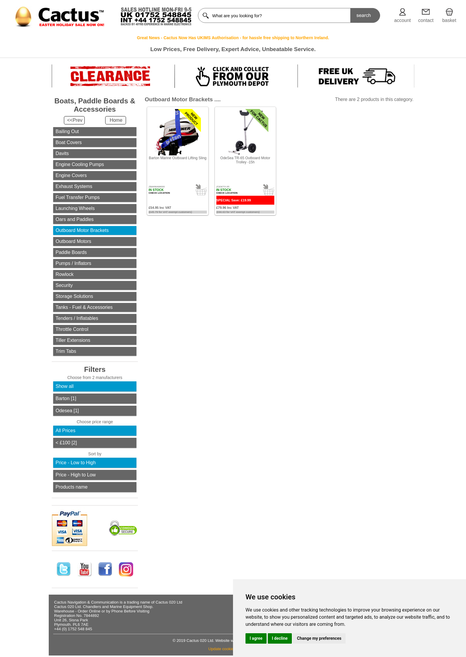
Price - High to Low (76, 474)
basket (449, 20)
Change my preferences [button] (319, 638)
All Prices (65, 430)
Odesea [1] (67, 410)
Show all (64, 386)
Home (116, 120)
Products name (72, 486)
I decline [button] (280, 638)
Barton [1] (66, 398)
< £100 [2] (66, 442)
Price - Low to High (76, 462)
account (402, 20)
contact (426, 20)
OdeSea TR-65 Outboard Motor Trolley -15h (245, 160)
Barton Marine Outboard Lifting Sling (178, 158)
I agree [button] (256, 638)
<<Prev (75, 120)
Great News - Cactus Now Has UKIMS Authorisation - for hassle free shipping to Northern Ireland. (233, 37)
